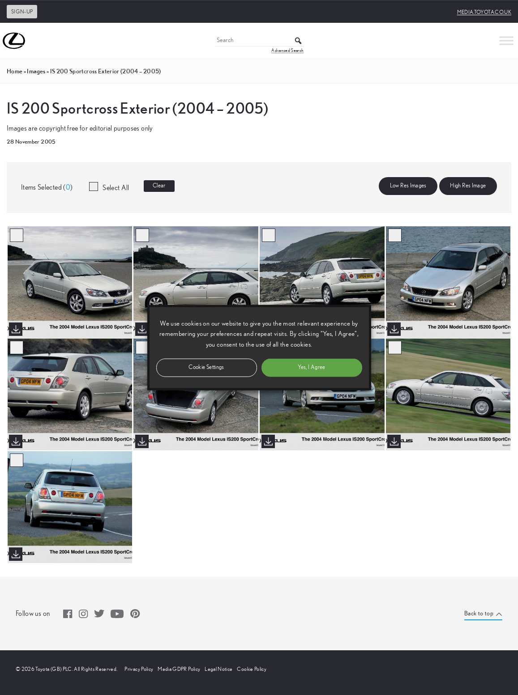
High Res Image (468, 186)
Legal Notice (218, 669)
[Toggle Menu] (506, 40)
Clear (159, 186)
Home (14, 71)
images (36, 71)
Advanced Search (287, 50)
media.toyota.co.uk (484, 12)
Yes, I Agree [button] (311, 367)
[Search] (259, 41)
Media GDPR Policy (179, 669)
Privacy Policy (138, 669)
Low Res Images (408, 186)
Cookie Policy (251, 669)
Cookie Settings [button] (206, 367)
